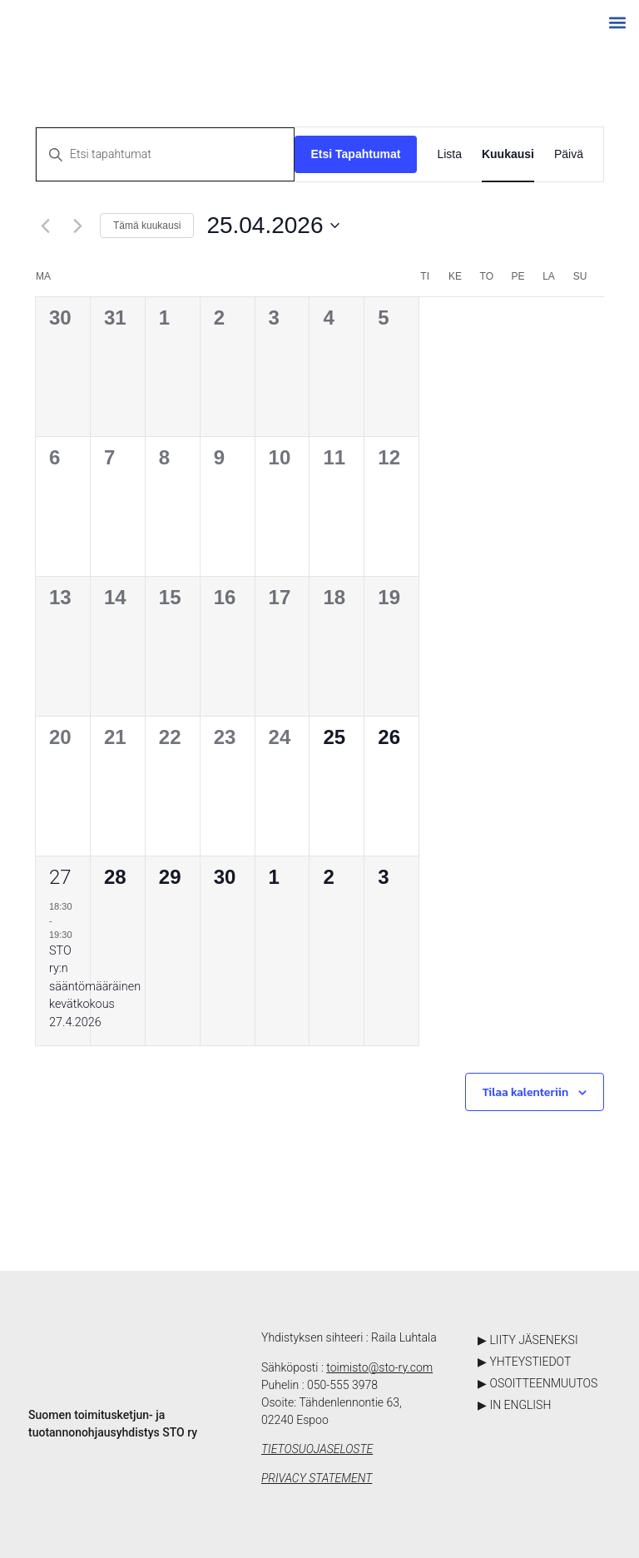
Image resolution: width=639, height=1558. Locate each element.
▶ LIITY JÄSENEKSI (528, 1340)
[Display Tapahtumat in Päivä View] (568, 154)
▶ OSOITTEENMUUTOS (537, 1383)
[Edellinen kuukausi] (45, 226)
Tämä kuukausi (147, 225)
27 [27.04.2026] (60, 877)
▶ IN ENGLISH (514, 1405)
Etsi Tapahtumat (356, 154)
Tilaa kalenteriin (525, 1092)
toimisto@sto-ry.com (379, 1367)
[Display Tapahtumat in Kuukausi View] (508, 154)
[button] (617, 22)
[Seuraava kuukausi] (77, 226)
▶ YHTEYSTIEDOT (524, 1361)
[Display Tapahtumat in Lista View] (449, 154)
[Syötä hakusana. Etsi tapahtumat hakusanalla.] (165, 154)
